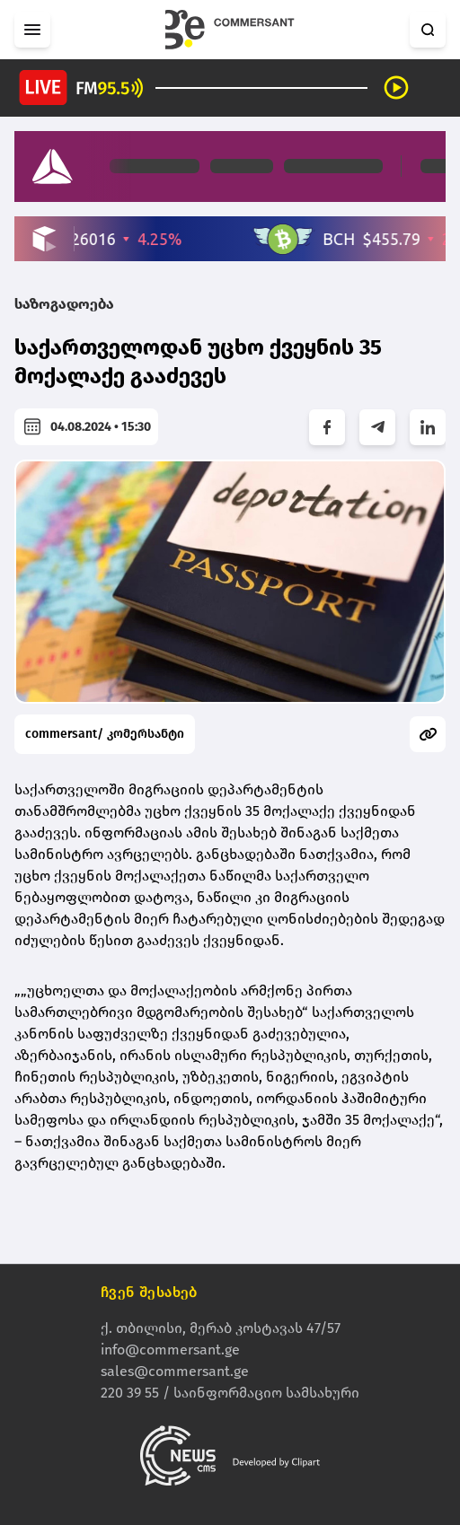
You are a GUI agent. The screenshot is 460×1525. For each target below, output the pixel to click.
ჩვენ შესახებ (149, 1293)
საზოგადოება (64, 303)
